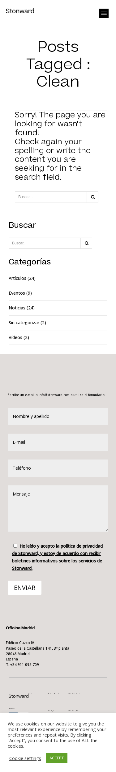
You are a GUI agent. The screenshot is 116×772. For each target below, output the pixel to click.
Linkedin (30, 694)
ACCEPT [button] (56, 758)
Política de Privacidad (54, 694)
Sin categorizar (24, 322)
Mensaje (58, 508)
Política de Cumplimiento (74, 694)
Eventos (17, 293)
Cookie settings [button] (25, 758)
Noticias (17, 308)
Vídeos (15, 337)
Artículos (17, 278)
